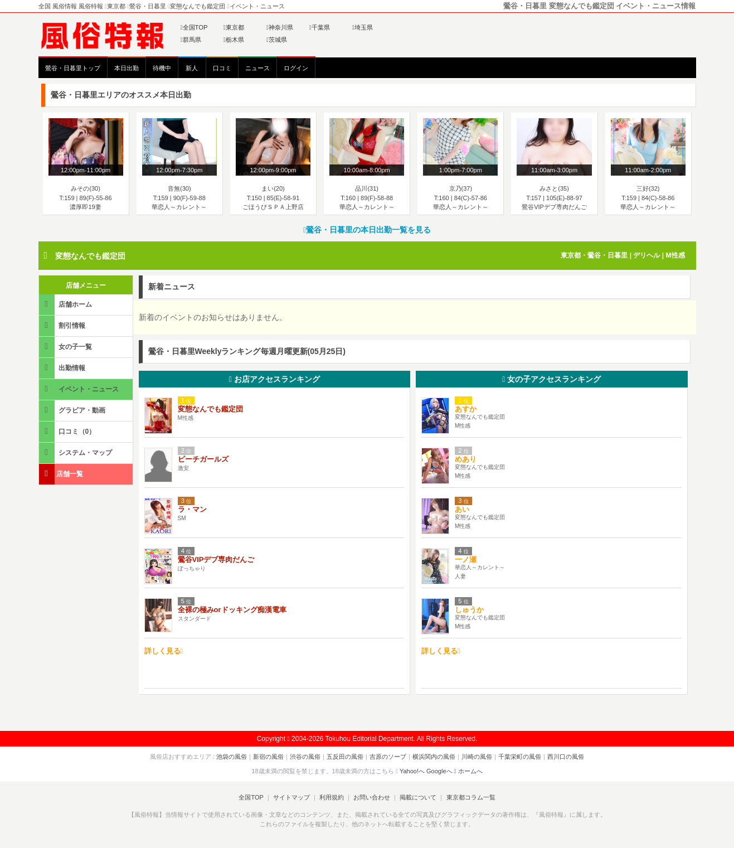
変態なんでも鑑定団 (90, 255)
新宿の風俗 (268, 756)
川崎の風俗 (476, 756)
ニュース (257, 68)
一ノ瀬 (466, 559)
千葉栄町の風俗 (519, 756)
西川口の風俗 (565, 756)
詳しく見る (163, 651)
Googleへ (439, 771)
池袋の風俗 (231, 756)
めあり (466, 459)
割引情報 (63, 325)
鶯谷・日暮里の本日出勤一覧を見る (367, 229)
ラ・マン (192, 509)
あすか (466, 409)
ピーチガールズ (203, 459)
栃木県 (233, 39)
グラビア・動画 (73, 410)
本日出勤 (126, 68)
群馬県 (191, 39)
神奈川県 (279, 27)
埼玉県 (362, 27)
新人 (192, 68)
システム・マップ (76, 452)
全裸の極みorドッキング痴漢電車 (232, 609)
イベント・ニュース (80, 389)
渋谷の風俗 (305, 756)
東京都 (233, 27)
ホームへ (468, 771)
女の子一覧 (66, 346)
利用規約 (331, 797)
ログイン (296, 68)
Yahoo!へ (412, 771)
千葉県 (319, 27)
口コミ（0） (68, 431)
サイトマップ (291, 797)
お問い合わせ (371, 797)
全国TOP (194, 27)
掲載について (418, 797)
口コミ (222, 68)
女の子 (551, 379)
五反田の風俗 (345, 756)
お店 (274, 379)
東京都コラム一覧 (470, 797)
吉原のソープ (388, 756)
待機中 (162, 68)
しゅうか (473, 609)
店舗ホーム (66, 304)
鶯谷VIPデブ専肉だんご (216, 559)
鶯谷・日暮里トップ (72, 68)
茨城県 (276, 39)
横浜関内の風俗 (433, 756)
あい (462, 509)
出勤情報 (63, 368)
